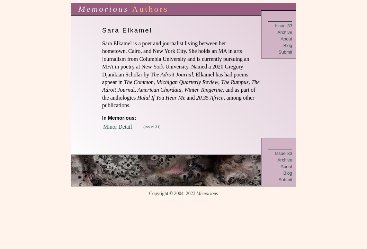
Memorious (103, 8)
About (286, 39)
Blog (287, 45)
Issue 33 (283, 25)
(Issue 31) (152, 127)
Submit (285, 52)
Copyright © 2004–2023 (183, 193)
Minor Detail (117, 127)
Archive (284, 32)
